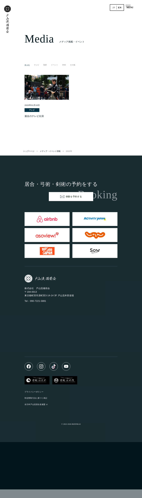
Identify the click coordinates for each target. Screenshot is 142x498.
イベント (54, 65)
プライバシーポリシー (34, 400)
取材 (45, 65)
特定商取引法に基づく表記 (36, 407)
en (119, 7)
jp (113, 7)
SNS (64, 65)
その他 (72, 65)
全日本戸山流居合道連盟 (35, 413)
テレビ (36, 65)
